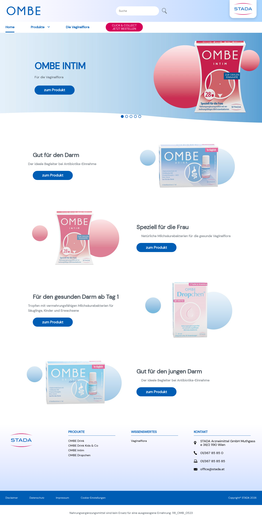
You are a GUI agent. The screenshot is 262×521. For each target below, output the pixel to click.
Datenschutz (36, 497)
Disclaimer (11, 497)
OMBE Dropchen (79, 455)
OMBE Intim (76, 450)
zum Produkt (54, 90)
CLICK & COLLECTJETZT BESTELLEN (124, 27)
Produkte (37, 27)
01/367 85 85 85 (209, 461)
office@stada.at (209, 469)
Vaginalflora (139, 441)
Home (9, 27)
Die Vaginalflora (77, 27)
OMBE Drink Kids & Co (83, 445)
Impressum (62, 497)
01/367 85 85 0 (208, 453)
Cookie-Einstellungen (93, 497)
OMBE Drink (76, 441)
